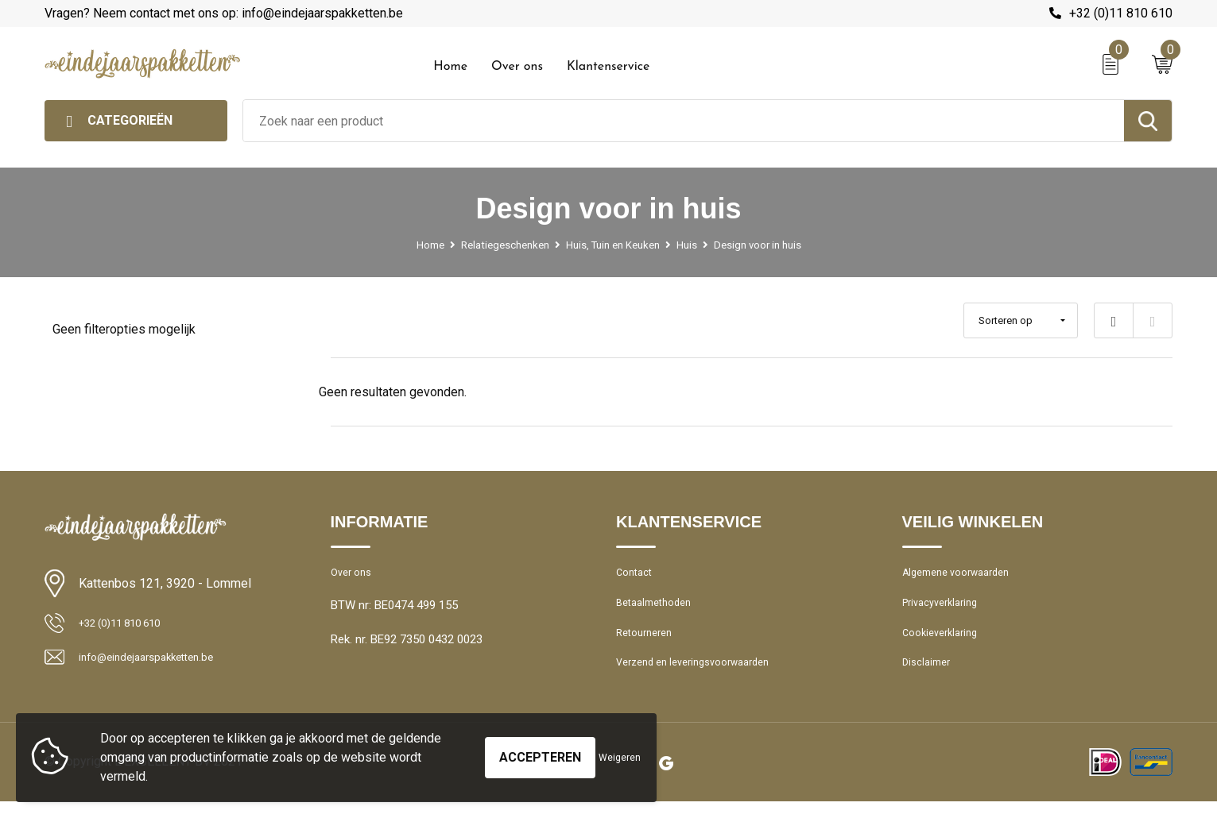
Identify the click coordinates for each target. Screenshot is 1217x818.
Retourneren (648, 643)
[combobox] (683, 120)
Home (450, 66)
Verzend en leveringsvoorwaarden (704, 677)
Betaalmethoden (659, 609)
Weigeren (620, 757)
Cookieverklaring (945, 643)
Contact (637, 575)
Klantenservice (608, 66)
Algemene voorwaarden (964, 575)
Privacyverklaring (945, 609)
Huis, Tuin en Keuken (612, 244)
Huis (695, 244)
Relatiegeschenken (492, 244)
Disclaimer (929, 677)
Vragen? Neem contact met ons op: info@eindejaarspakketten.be (224, 13)
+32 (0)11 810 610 (1120, 13)
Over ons (517, 66)
